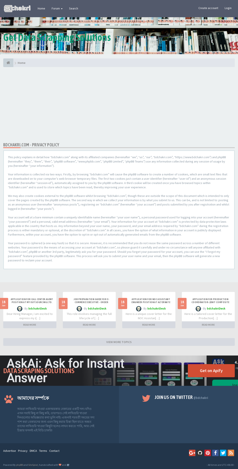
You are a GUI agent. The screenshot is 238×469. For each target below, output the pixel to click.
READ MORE (29, 324)
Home (41, 8)
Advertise (9, 451)
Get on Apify (211, 370)
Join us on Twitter (181, 397)
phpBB (19, 464)
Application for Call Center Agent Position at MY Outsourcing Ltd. (32, 301)
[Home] (8, 62)
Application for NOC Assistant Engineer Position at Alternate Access (150, 302)
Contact (54, 451)
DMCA (33, 451)
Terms (43, 451)
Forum (57, 8)
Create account (208, 8)
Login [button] (228, 8)
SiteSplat (33, 464)
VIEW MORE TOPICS (119, 342)
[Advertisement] (119, 105)
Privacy (23, 451)
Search (73, 8)
